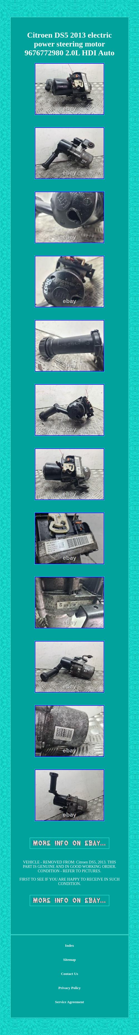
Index (69, 945)
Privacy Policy (69, 988)
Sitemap (69, 960)
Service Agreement (69, 1002)
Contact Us (69, 974)
